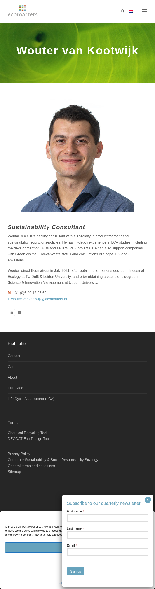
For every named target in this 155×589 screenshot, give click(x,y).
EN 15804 (16, 388)
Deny (77, 560)
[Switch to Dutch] (130, 11)
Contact (14, 356)
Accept (77, 547)
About (12, 377)
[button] (148, 517)
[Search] (122, 11)
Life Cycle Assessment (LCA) (31, 399)
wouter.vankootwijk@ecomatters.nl (39, 299)
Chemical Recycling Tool (27, 433)
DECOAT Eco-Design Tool (29, 439)
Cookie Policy (67, 582)
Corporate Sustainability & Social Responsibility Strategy (53, 460)
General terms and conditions (31, 466)
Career (13, 367)
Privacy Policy (88, 582)
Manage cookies (77, 572)
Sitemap (14, 472)
